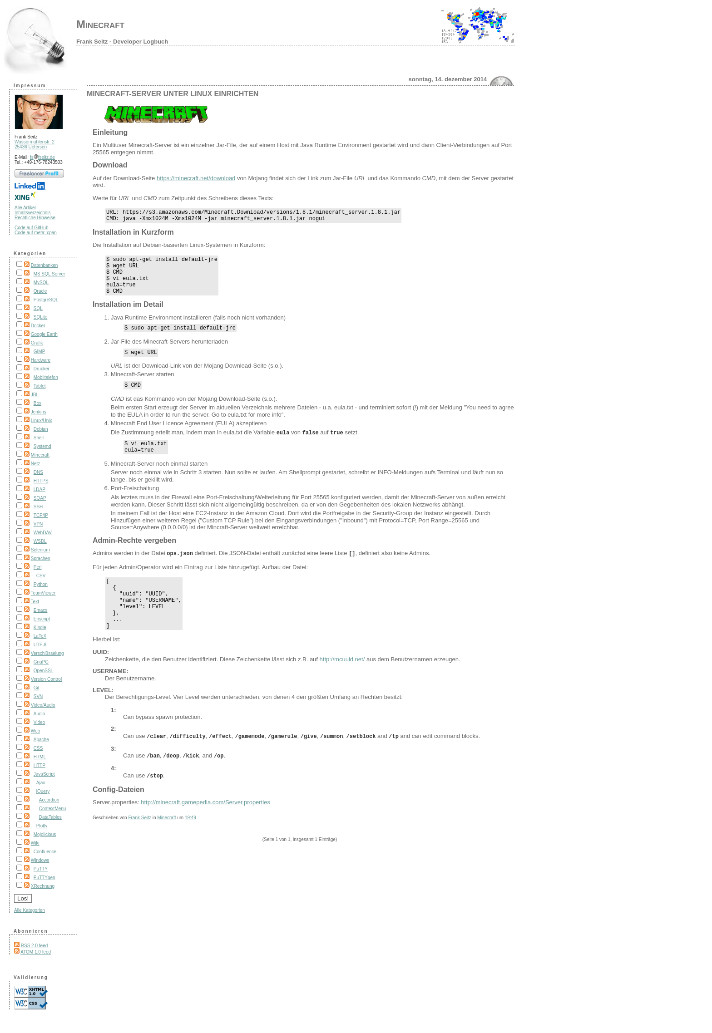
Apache (41, 739)
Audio (39, 713)
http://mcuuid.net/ (342, 686)
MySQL (41, 282)
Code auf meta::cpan (36, 232)
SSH (38, 506)
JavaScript (44, 774)
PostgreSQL (46, 299)
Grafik (37, 342)
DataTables (50, 817)
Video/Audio (43, 705)
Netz (35, 463)
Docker (38, 325)
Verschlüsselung (47, 653)
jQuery (42, 791)
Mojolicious (45, 834)
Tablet (40, 386)
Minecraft (100, 24)
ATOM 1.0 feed (35, 951)
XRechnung (42, 886)
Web (35, 730)
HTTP (39, 765)
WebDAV (43, 532)
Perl (38, 567)
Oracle (40, 291)
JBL (35, 394)
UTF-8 (40, 644)
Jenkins (38, 411)
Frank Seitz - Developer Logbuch (122, 41)
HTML (40, 756)
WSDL (40, 541)
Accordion (49, 799)
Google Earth (44, 334)
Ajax (40, 782)
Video (39, 722)
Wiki (35, 843)
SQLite (41, 317)
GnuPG (41, 661)
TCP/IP (41, 515)
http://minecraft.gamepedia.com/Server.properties (205, 826)
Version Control (46, 679)
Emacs (41, 610)
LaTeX (40, 636)
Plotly (41, 825)
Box (37, 403)
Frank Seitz (139, 841)
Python (41, 584)
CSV (41, 575)
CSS (38, 748)
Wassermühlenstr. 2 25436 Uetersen (34, 144)
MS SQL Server (49, 273)
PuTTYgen (44, 877)
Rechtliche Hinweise (35, 217)
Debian (41, 429)
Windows (40, 860)
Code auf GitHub (32, 227)
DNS (38, 472)
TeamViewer (43, 592)
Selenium (40, 549)
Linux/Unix (41, 420)
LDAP (39, 489)
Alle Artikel (25, 207)
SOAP (40, 498)
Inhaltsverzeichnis (32, 212)
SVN (38, 696)
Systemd (42, 446)
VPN (38, 523)
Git (37, 687)
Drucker (41, 368)
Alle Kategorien (29, 910)
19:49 (190, 841)
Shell (39, 437)
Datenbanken (44, 265)
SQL (38, 308)
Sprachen (40, 558)
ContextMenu (52, 808)
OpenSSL (43, 670)
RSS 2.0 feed (34, 945)
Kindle (40, 627)
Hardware (40, 360)
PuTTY (41, 868)
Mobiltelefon (46, 377)
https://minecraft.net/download (196, 178)
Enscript (42, 618)
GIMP (39, 351)
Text (35, 601)
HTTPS (41, 480)
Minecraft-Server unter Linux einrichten (172, 94)
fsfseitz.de (42, 157)
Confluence (45, 851)
